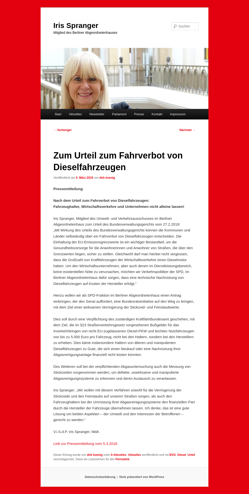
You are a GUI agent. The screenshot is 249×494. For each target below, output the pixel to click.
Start (58, 114)
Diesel (181, 455)
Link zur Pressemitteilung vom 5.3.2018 (85, 443)
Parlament (119, 114)
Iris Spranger (75, 25)
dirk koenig (107, 177)
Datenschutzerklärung (100, 477)
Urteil (191, 455)
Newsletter (96, 114)
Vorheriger (62, 130)
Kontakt (156, 114)
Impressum (178, 114)
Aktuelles (75, 114)
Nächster (187, 130)
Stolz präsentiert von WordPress (141, 477)
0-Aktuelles (118, 455)
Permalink (122, 459)
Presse (139, 114)
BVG (172, 455)
